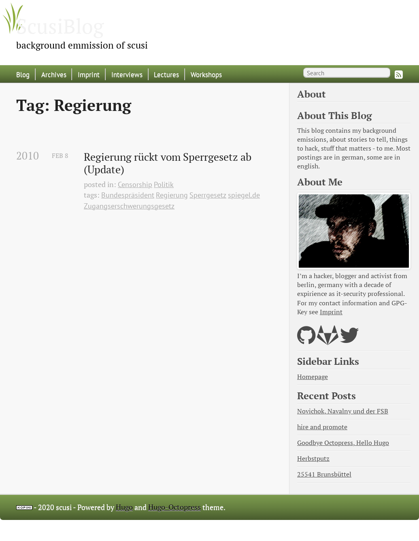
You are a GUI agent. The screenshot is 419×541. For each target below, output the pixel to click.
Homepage (312, 377)
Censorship (135, 184)
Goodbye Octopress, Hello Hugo (343, 443)
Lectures (166, 74)
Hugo (124, 507)
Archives (53, 74)
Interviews (127, 74)
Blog (23, 74)
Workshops (206, 74)
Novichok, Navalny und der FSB (342, 411)
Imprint (89, 74)
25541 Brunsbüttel (324, 474)
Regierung (172, 195)
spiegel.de (244, 195)
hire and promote (322, 427)
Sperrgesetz (207, 195)
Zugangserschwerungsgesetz (129, 206)
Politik (164, 184)
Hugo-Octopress (174, 507)
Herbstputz (313, 458)
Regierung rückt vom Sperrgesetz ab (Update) (169, 163)
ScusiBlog (60, 26)
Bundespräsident (127, 195)
